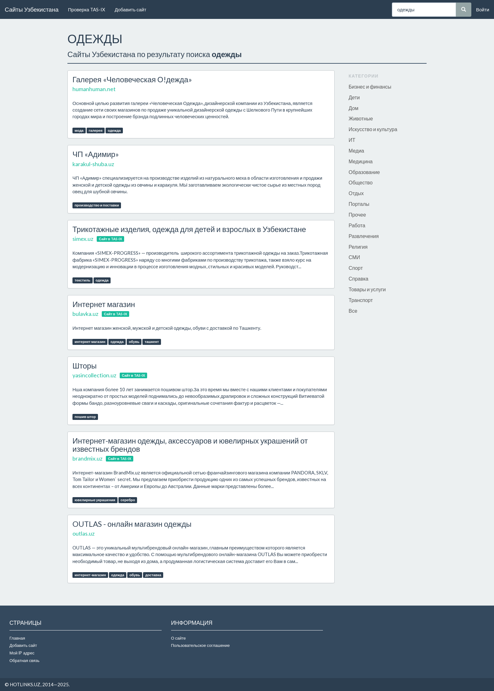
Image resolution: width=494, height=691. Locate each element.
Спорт (356, 268)
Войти (482, 9)
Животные (361, 118)
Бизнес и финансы (370, 87)
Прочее (357, 215)
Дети (354, 97)
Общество (361, 182)
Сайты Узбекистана (32, 9)
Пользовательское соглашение (200, 645)
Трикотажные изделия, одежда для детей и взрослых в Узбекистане (189, 229)
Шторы (84, 365)
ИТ (352, 140)
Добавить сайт (130, 9)
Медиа (356, 151)
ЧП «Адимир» (95, 154)
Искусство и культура (373, 129)
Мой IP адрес (21, 652)
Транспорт (361, 300)
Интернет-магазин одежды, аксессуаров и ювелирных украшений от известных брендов (190, 444)
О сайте (178, 638)
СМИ (354, 257)
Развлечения (364, 236)
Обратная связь (24, 660)
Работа (357, 225)
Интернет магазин (103, 304)
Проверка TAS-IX (86, 9)
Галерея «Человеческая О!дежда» (132, 79)
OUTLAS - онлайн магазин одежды (132, 523)
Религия (358, 247)
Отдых (356, 193)
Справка (359, 279)
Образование (364, 172)
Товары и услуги (367, 289)
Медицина (361, 161)
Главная (17, 638)
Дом (354, 108)
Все (353, 311)
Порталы (359, 204)
